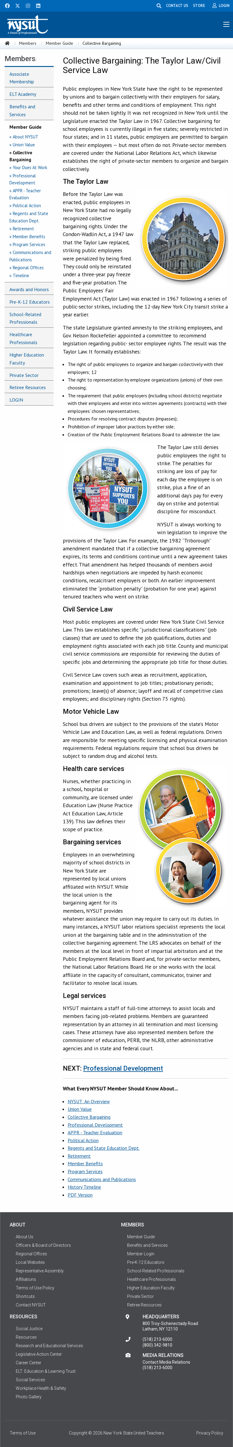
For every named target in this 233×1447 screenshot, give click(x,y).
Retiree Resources (27, 387)
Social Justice (29, 1328)
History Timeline (84, 1187)
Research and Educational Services (49, 1345)
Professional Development (123, 1068)
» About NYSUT (23, 137)
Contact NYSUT (31, 1304)
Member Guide (59, 43)
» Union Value (22, 145)
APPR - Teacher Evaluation (95, 1132)
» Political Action (25, 205)
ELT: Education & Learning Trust (46, 1371)
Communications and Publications (102, 1179)
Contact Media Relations (166, 1362)
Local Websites (30, 1262)
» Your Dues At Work (28, 167)
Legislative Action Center (39, 1354)
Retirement (79, 1156)
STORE (200, 5)
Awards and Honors (29, 289)
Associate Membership (21, 78)
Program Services (85, 1171)
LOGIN (16, 400)
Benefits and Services (22, 110)
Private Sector (24, 375)
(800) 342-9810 (157, 1345)
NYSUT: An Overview (89, 1101)
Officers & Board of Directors (43, 1245)
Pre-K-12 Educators (29, 302)
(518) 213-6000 (157, 1339)
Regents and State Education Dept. (104, 1148)
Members (27, 43)
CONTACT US (178, 5)
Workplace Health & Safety (41, 1388)
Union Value (80, 1109)
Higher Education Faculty (26, 359)
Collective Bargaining (89, 1117)
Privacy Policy (209, 1433)
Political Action (83, 1140)
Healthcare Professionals (23, 338)
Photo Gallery (29, 1396)
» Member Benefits (27, 236)
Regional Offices (31, 1253)
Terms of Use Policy (35, 1287)
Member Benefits (85, 1163)
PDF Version (80, 1195)
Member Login (140, 1253)
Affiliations (26, 1279)
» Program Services (27, 244)
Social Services (30, 1379)
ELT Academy (22, 94)
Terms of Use (22, 1433)
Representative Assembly (40, 1270)
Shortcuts (25, 1296)
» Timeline (19, 275)
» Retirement (21, 229)
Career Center (28, 1362)
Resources (26, 1337)
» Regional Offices (26, 267)
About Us (24, 1236)
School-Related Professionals (25, 318)
